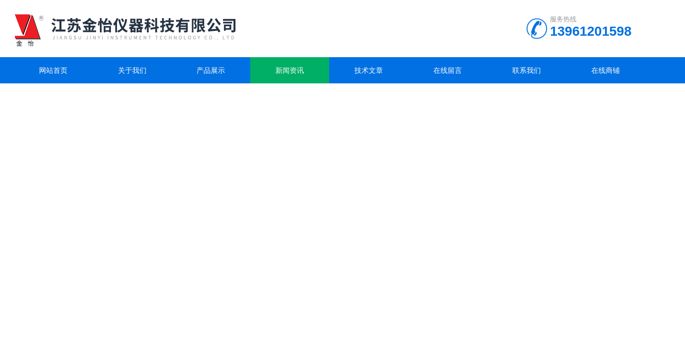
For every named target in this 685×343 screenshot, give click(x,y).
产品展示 (210, 70)
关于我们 (132, 70)
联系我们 (526, 70)
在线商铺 (605, 70)
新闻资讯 (289, 70)
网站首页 (53, 70)
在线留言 (447, 70)
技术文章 (368, 70)
